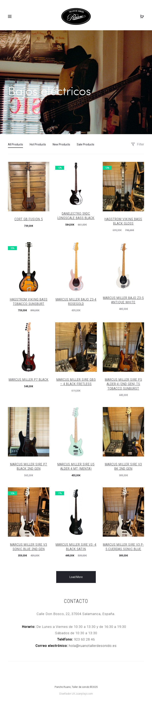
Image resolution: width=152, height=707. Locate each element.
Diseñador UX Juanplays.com (76, 693)
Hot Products (38, 144)
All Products (15, 144)
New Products (61, 144)
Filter (137, 144)
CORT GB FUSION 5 (28, 219)
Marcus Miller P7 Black (28, 379)
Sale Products (85, 144)
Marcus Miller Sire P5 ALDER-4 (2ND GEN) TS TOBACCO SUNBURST (123, 383)
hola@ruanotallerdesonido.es (93, 645)
